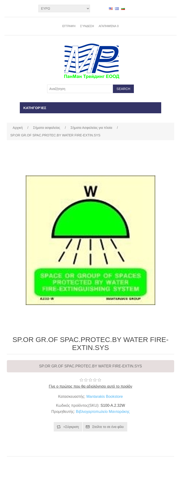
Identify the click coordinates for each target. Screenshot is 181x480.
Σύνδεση (87, 26)
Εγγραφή (68, 26)
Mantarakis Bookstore (104, 397)
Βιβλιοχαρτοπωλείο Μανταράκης (103, 412)
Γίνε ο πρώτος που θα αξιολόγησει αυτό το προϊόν (90, 386)
